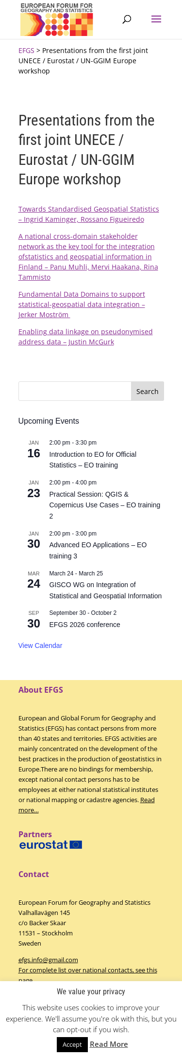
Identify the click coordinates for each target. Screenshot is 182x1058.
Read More (109, 1044)
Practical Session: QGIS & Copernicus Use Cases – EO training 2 (105, 505)
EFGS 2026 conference (85, 624)
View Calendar (40, 645)
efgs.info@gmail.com (48, 959)
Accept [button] (72, 1044)
